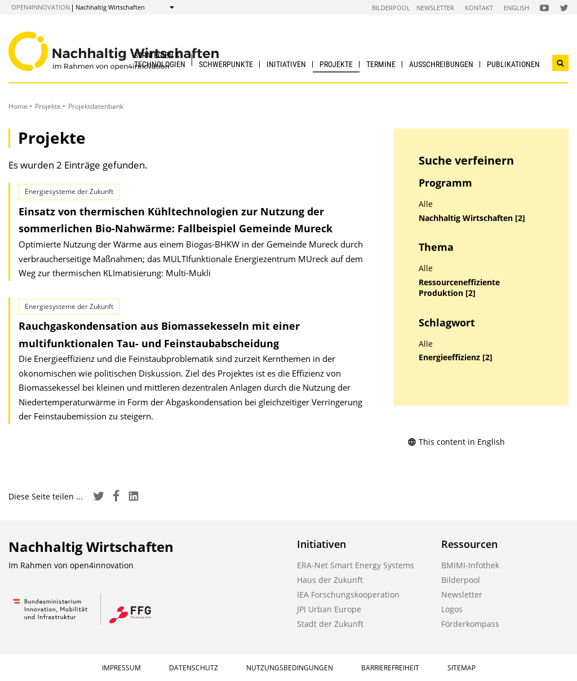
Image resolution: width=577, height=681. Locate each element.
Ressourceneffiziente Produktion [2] (459, 287)
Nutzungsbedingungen (289, 668)
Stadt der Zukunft (330, 623)
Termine (381, 64)
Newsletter (435, 7)
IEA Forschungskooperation (348, 594)
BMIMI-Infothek (470, 565)
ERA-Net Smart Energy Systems (355, 565)
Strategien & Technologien (159, 59)
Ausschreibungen (441, 64)
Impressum (121, 668)
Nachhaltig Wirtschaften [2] (472, 218)
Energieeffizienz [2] (455, 357)
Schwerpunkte (226, 64)
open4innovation (40, 7)
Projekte (336, 64)
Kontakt (479, 7)
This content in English (456, 441)
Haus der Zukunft (330, 579)
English (516, 7)
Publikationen (513, 64)
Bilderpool (391, 7)
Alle (426, 204)
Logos (452, 609)
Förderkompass (470, 623)
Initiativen (286, 64)
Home (18, 106)
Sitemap (461, 668)
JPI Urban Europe (329, 609)
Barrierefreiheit (390, 668)
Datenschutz (193, 668)
